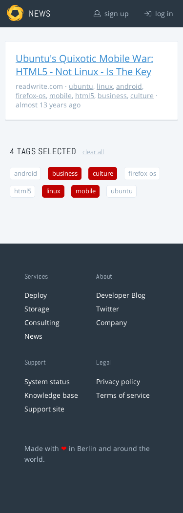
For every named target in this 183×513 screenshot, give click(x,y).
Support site (44, 408)
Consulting (42, 322)
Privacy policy (118, 381)
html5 (84, 95)
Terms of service (123, 395)
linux (105, 86)
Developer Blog (120, 295)
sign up (111, 13)
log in (158, 13)
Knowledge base (51, 395)
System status (47, 381)
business (112, 95)
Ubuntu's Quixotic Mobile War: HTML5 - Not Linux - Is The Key (84, 65)
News (33, 336)
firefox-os (31, 95)
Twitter (107, 308)
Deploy (35, 295)
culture (142, 95)
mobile (60, 95)
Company (111, 322)
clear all (93, 152)
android (129, 86)
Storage (36, 308)
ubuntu (81, 86)
